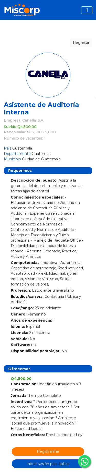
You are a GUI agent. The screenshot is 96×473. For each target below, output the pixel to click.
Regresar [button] (81, 42)
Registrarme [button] (48, 451)
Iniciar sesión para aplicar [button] (48, 463)
